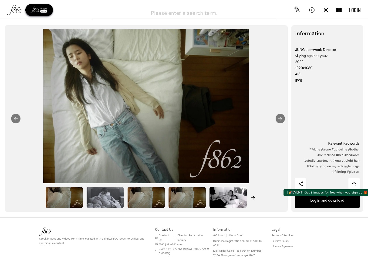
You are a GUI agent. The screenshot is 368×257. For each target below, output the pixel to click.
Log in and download (327, 200)
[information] (312, 10)
